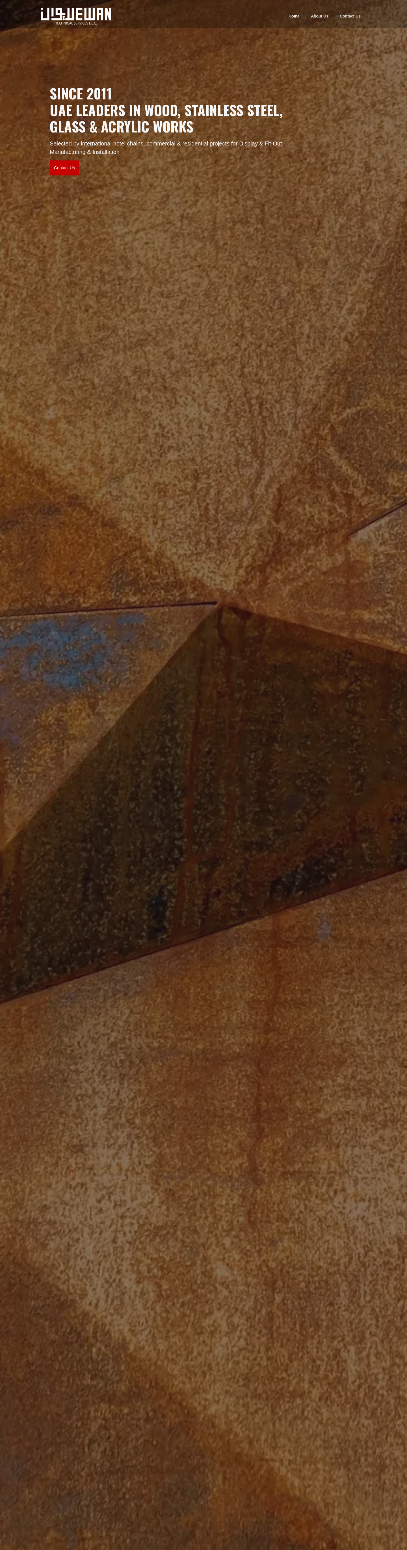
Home (294, 16)
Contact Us (350, 16)
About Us (319, 16)
